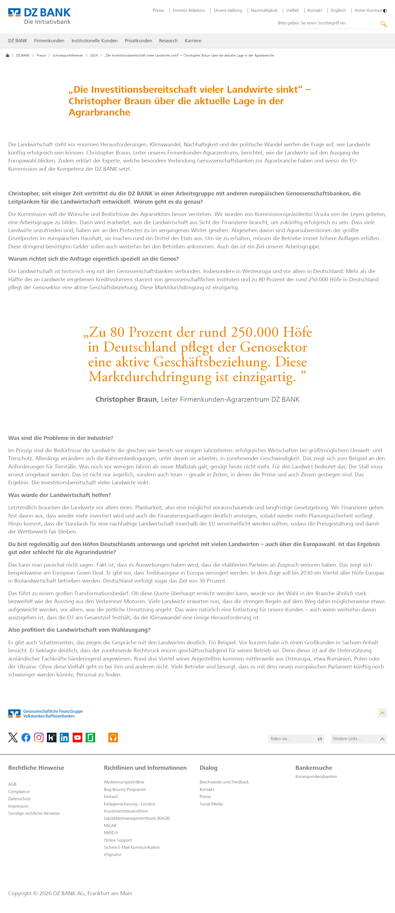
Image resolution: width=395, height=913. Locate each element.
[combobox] (332, 23)
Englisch (338, 11)
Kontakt (314, 11)
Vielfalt (292, 11)
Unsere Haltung (228, 11)
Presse (158, 11)
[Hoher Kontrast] (371, 10)
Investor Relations (189, 11)
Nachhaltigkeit (264, 11)
